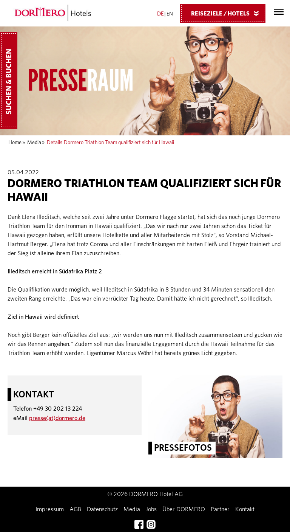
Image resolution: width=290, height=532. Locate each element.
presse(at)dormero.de (57, 418)
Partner (220, 509)
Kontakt (245, 509)
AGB (75, 509)
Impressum (49, 509)
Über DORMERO (183, 509)
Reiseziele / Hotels (227, 13)
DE (160, 14)
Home (15, 142)
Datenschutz (102, 509)
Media (34, 142)
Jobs (151, 509)
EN (170, 14)
